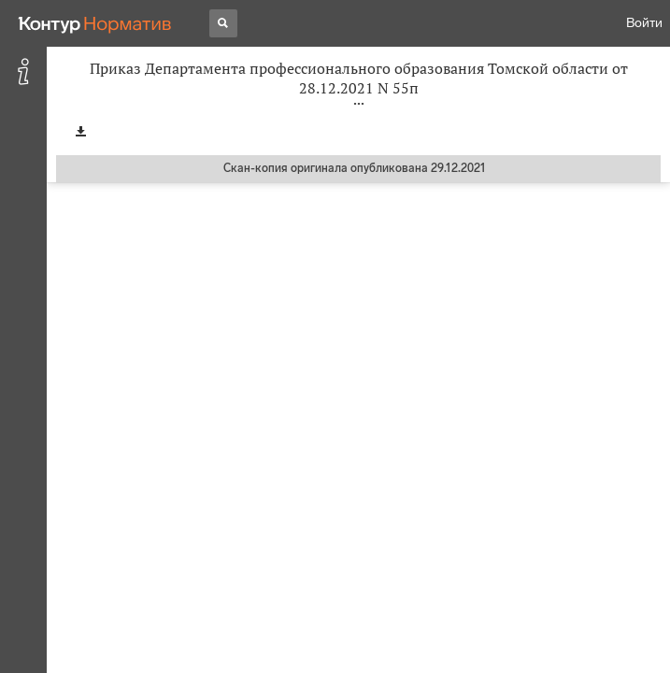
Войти (644, 23)
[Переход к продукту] (95, 23)
